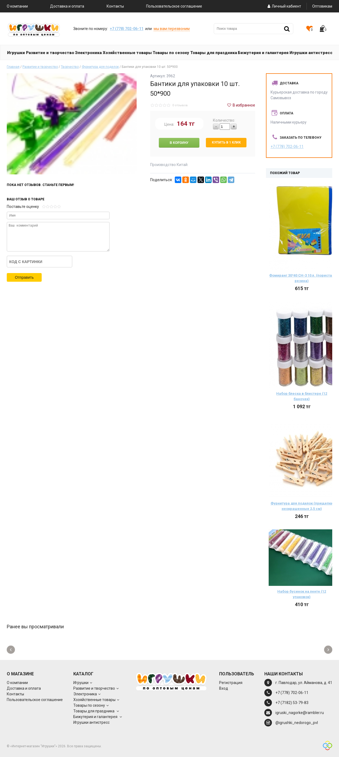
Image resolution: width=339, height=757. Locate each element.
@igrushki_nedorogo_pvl (296, 723)
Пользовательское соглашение (174, 6)
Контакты (115, 6)
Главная (13, 67)
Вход (223, 688)
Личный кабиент (283, 6)
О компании (17, 6)
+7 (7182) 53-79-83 (291, 702)
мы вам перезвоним (172, 28)
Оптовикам (322, 6)
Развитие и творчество (40, 67)
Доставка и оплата (67, 6)
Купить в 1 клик (226, 142)
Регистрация (230, 682)
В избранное (240, 105)
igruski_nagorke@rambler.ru (299, 712)
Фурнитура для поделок (100, 67)
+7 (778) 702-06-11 (126, 28)
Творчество (70, 67)
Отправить (24, 277)
